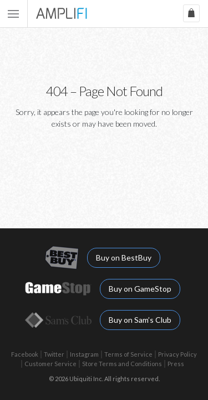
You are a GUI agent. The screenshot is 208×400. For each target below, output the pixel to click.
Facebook (24, 354)
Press (176, 363)
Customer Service (50, 363)
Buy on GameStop (140, 288)
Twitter (54, 354)
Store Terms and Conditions (122, 363)
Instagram (84, 354)
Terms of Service (128, 354)
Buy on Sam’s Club (140, 319)
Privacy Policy (177, 354)
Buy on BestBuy (123, 257)
